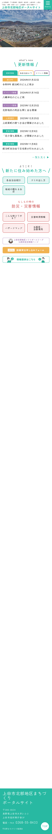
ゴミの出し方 (38, 180)
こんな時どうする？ (13, 217)
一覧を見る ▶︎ (40, 157)
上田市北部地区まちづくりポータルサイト (24, 798)
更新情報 (10, 73)
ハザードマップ (13, 228)
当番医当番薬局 (38, 228)
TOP (45, 826)
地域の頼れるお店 (13, 190)
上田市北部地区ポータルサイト (21, 7)
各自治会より (26, 73)
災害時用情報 (38, 217)
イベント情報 (42, 73)
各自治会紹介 (13, 180)
